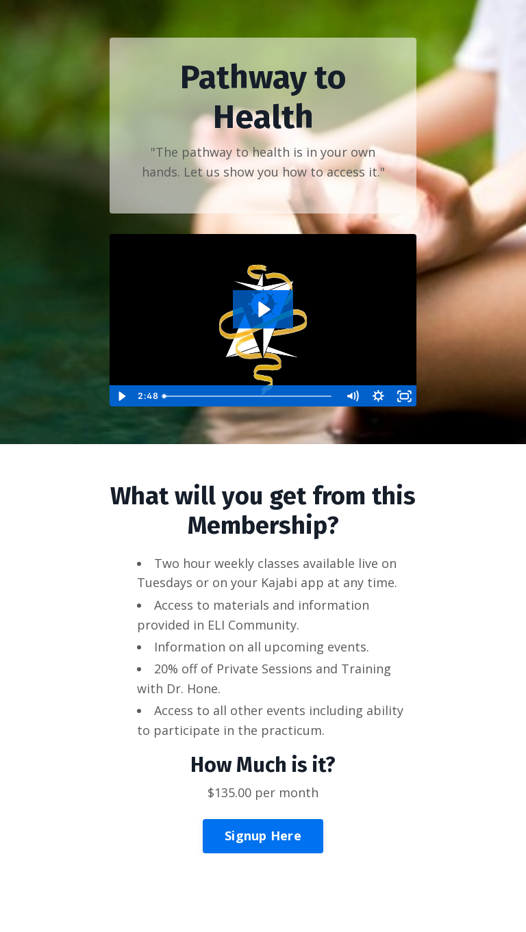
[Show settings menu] (378, 396)
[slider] (248, 396)
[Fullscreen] (404, 396)
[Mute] (352, 396)
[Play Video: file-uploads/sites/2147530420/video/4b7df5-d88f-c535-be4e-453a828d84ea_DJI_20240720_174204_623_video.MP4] (263, 309)
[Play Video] (122, 396)
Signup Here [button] (263, 835)
